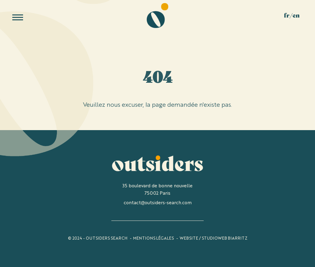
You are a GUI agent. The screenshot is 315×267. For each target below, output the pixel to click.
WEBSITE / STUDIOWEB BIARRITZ (213, 238)
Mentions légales (153, 238)
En (296, 16)
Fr (286, 16)
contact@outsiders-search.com (158, 202)
